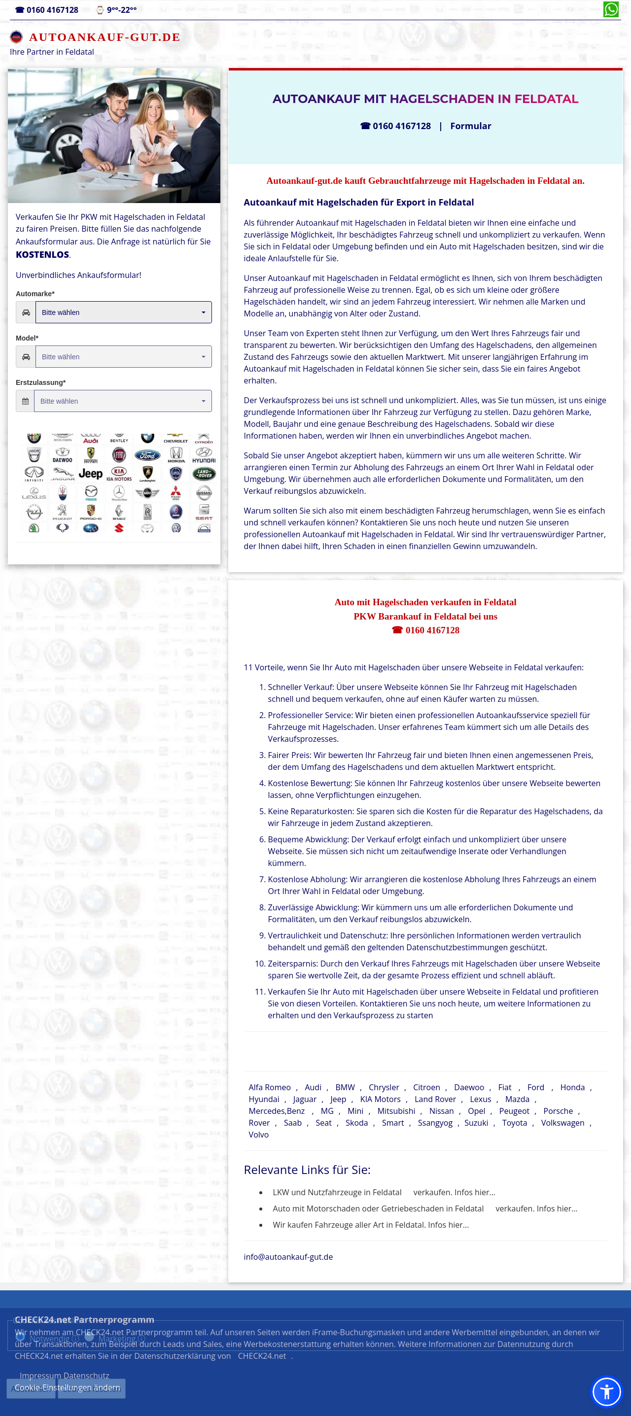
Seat (324, 1122)
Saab (293, 1122)
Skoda (357, 1122)
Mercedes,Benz (277, 1110)
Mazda (517, 1099)
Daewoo (469, 1087)
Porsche (558, 1110)
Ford (535, 1087)
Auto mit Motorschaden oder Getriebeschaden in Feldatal (378, 1208)
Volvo (259, 1134)
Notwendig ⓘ (54, 1338)
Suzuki (476, 1122)
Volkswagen (563, 1122)
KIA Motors (380, 1099)
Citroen (426, 1087)
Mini (355, 1110)
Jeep (338, 1099)
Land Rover (435, 1099)
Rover (259, 1122)
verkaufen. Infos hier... (454, 1192)
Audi (313, 1087)
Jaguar (304, 1099)
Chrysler (384, 1087)
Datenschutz (472, 1364)
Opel (476, 1110)
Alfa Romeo (270, 1087)
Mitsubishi (397, 1110)
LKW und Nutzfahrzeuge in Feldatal (337, 1192)
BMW (345, 1087)
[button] (607, 1392)
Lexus (480, 1099)
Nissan (441, 1110)
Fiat (505, 1087)
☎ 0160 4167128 (425, 630)
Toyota (514, 1122)
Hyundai (264, 1099)
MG (327, 1110)
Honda (573, 1087)
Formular (471, 126)
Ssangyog (435, 1122)
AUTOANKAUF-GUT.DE (105, 37)
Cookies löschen (91, 1388)
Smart (393, 1122)
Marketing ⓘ (122, 1338)
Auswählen (31, 1388)
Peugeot (514, 1110)
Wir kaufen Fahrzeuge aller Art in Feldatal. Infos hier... (371, 1224)
